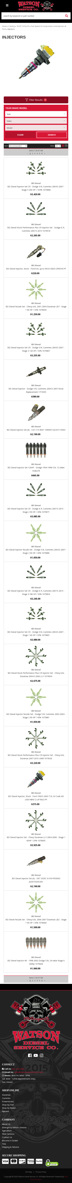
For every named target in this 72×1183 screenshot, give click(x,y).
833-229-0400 (18, 1069)
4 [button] (37, 980)
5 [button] (39, 980)
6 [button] (41, 980)
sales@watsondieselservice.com (28, 1072)
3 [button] (34, 980)
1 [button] (30, 980)
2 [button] (32, 980)
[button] (27, 981)
